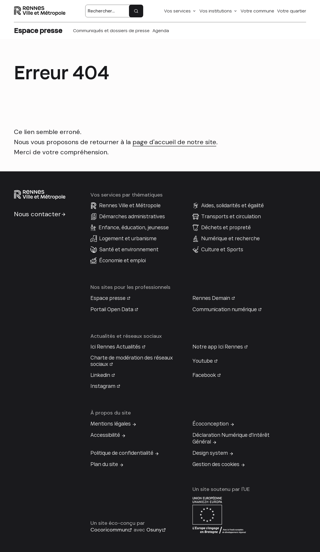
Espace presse (108, 298)
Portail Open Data (111, 309)
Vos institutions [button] (215, 11)
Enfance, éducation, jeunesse (134, 227)
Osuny (154, 529)
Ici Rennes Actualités (115, 347)
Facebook (204, 375)
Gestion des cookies (215, 464)
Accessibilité (105, 435)
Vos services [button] (177, 11)
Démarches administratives (132, 216)
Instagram (102, 386)
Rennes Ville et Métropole (130, 205)
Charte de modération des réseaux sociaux (131, 361)
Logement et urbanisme (128, 238)
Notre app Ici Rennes (217, 347)
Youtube (202, 361)
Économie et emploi (122, 260)
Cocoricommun (109, 529)
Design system (210, 453)
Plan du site (104, 464)
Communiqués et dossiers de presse (111, 30)
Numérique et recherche (230, 238)
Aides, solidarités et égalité (232, 205)
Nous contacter (37, 214)
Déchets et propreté (226, 227)
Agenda (160, 30)
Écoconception (210, 424)
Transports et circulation (231, 216)
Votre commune (257, 11)
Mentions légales (110, 424)
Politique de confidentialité (121, 453)
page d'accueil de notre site (174, 142)
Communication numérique (224, 309)
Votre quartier (291, 11)
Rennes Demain (211, 298)
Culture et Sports (222, 249)
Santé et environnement (129, 249)
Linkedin (100, 375)
